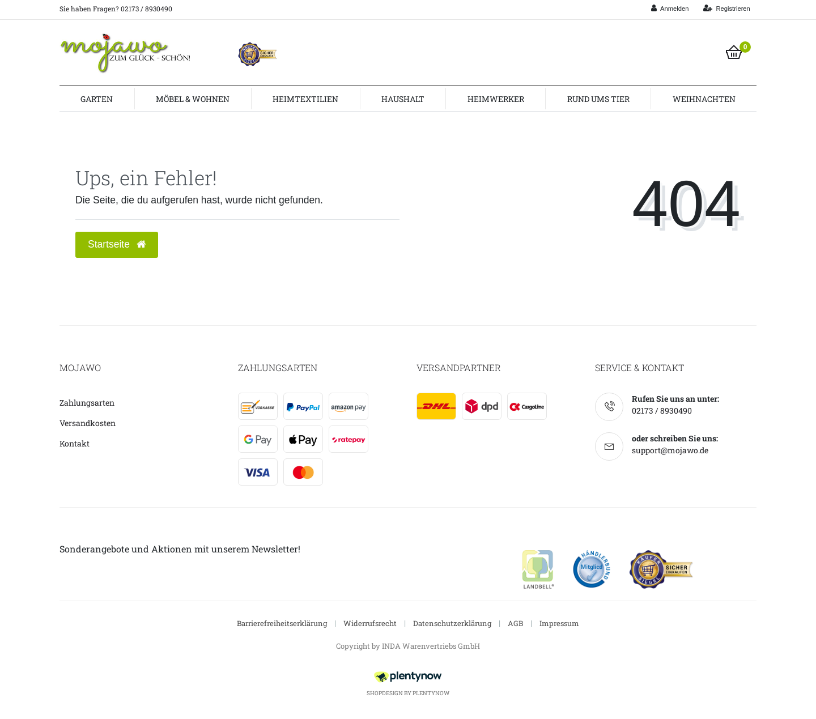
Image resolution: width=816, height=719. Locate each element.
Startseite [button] (117, 244)
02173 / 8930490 (662, 410)
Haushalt (402, 98)
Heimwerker (496, 98)
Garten (96, 98)
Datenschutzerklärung (452, 623)
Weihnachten (704, 98)
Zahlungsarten (87, 402)
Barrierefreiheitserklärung (282, 623)
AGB (515, 623)
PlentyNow (431, 693)
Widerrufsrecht (370, 623)
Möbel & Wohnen (193, 98)
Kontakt (75, 443)
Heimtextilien (305, 98)
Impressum (559, 623)
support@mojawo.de (670, 450)
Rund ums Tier (598, 98)
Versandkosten (88, 423)
